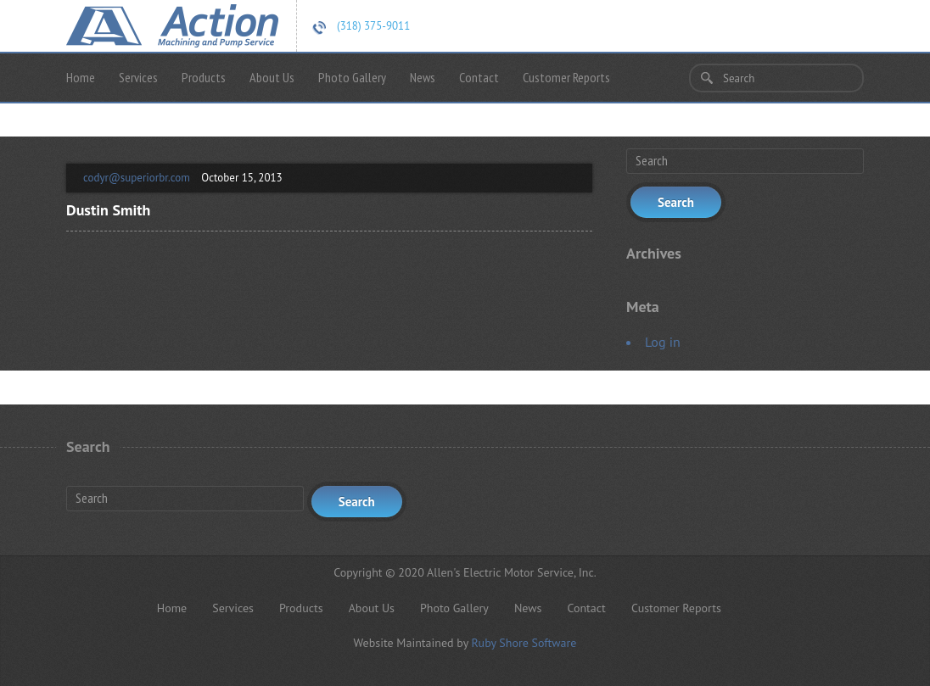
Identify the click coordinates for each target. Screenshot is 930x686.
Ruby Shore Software (523, 642)
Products (204, 77)
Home (80, 77)
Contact (479, 77)
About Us (271, 77)
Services (138, 77)
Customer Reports (566, 77)
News (422, 77)
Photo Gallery (352, 77)
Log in (663, 341)
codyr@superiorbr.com (136, 177)
